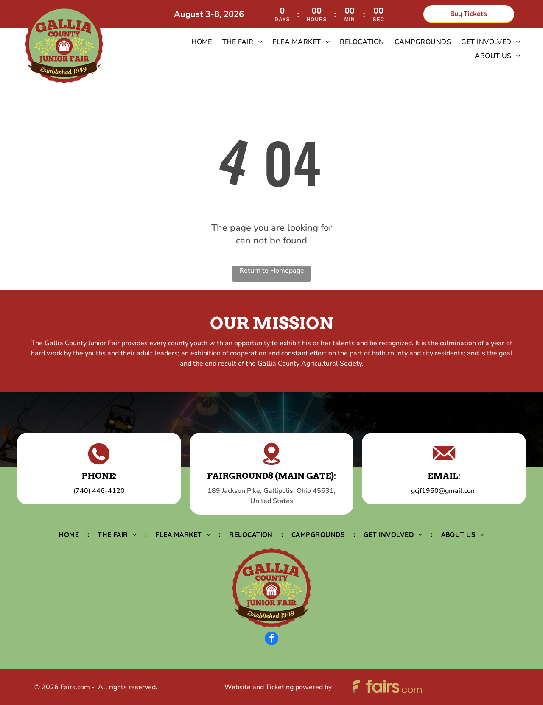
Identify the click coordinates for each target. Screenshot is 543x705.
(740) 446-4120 (99, 490)
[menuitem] (201, 42)
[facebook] (271, 639)
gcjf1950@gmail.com (444, 490)
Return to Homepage (271, 270)
